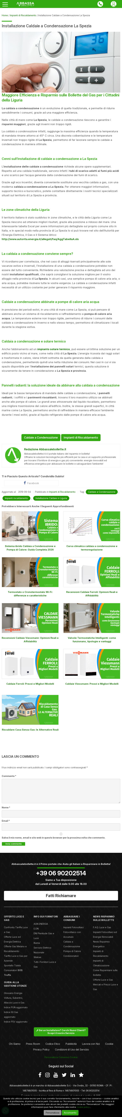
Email (6, 820)
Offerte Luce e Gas (103, 979)
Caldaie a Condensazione (41, 437)
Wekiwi (37, 957)
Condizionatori (71, 956)
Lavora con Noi (91, 1043)
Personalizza (52, 1112)
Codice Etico (52, 1043)
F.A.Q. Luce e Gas (102, 927)
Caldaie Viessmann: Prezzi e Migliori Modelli (92, 683)
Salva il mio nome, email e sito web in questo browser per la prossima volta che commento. (53, 837)
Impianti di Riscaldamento (81, 437)
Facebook (31, 483)
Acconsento (70, 1112)
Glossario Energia (13, 993)
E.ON (36, 928)
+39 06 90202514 (61, 873)
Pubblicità (71, 1043)
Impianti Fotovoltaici (73, 927)
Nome (6, 807)
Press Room (33, 1043)
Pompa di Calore (72, 951)
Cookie (109, 1043)
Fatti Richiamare (61, 895)
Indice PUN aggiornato (16, 1007)
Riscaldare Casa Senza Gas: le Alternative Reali (30, 729)
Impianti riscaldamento (16, 498)
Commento (9, 776)
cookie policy (83, 1107)
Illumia (37, 943)
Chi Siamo (14, 1043)
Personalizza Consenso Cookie (61, 1057)
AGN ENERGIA (41, 923)
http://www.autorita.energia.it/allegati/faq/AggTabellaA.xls (40, 239)
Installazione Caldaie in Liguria (51, 498)
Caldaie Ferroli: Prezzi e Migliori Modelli (30, 683)
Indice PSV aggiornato (15, 1021)
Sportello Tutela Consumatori (13, 970)
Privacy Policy (41, 1049)
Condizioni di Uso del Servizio (72, 1049)
